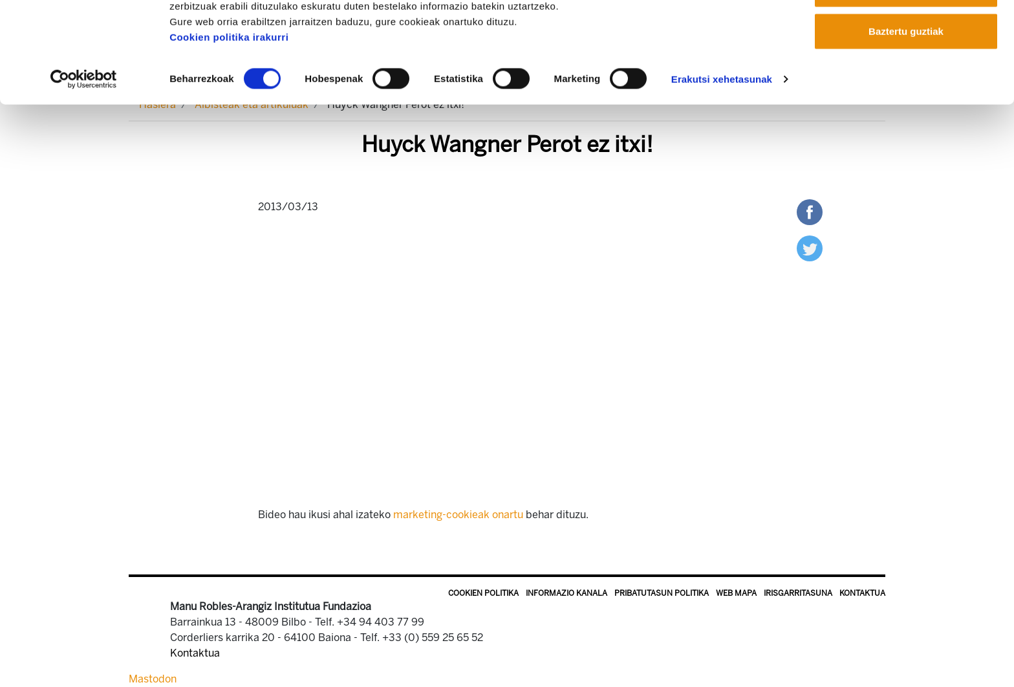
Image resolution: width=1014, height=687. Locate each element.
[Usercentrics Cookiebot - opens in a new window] (83, 167)
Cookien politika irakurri (228, 124)
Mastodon (153, 679)
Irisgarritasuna (798, 593)
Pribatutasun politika (661, 593)
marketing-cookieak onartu (458, 514)
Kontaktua (862, 593)
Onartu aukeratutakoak (905, 76)
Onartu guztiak (906, 33)
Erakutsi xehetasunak (721, 166)
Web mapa (736, 593)
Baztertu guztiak (906, 118)
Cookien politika (483, 593)
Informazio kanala (566, 593)
